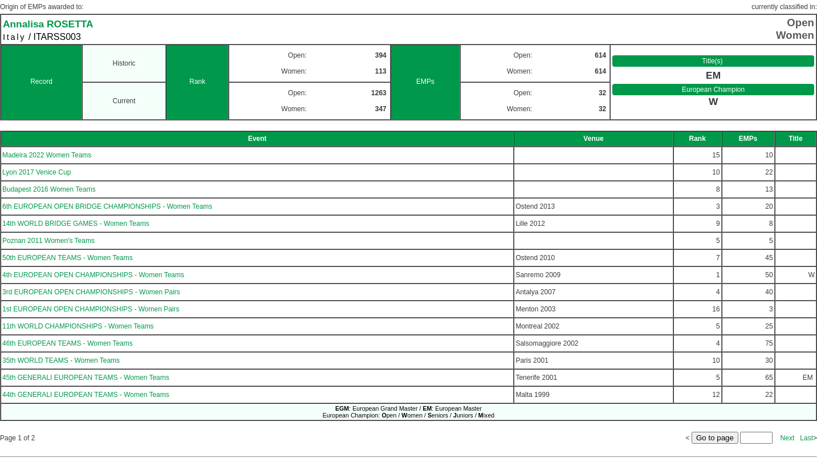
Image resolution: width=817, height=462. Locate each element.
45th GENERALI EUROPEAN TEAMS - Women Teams (85, 378)
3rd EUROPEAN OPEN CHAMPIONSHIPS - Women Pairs (91, 292)
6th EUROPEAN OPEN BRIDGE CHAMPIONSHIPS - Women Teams (107, 206)
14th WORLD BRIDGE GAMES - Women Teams (75, 224)
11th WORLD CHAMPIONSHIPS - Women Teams (78, 326)
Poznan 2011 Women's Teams (48, 241)
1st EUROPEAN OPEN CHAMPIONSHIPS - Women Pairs (91, 309)
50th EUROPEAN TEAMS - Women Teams (67, 258)
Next (788, 438)
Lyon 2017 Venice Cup (36, 172)
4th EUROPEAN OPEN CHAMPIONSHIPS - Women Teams (93, 275)
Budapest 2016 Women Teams (49, 189)
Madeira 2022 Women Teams (46, 155)
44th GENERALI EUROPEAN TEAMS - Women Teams (85, 395)
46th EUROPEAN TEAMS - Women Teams (67, 343)
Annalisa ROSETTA (48, 24)
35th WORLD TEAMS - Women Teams (61, 360)
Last (806, 438)
